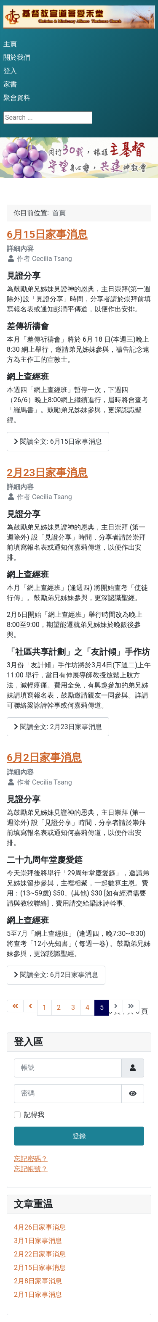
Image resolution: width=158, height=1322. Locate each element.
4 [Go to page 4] (87, 1007)
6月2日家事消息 (44, 757)
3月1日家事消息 (38, 1241)
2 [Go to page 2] (59, 1007)
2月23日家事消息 (47, 472)
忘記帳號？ (31, 1169)
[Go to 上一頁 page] (30, 1006)
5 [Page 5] (102, 1007)
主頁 (10, 44)
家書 (10, 84)
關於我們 (16, 57)
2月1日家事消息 (38, 1294)
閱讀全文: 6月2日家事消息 (56, 975)
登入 (10, 71)
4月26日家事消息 (40, 1227)
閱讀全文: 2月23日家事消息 (58, 727)
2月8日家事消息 (38, 1281)
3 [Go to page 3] (73, 1007)
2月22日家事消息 (40, 1254)
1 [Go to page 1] (44, 1007)
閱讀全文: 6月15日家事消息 (58, 441)
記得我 (34, 1115)
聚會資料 (16, 98)
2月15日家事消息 (40, 1268)
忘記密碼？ (31, 1159)
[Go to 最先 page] (15, 1006)
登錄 (79, 1136)
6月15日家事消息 (47, 234)
